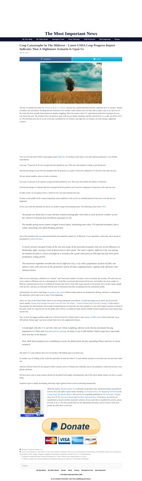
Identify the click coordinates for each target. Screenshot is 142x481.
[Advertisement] (71, 16)
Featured (31, 449)
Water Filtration (74, 39)
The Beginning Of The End (108, 392)
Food (72, 452)
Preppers (41, 454)
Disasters (25, 449)
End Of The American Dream (63, 397)
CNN (103, 207)
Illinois (107, 452)
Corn (23, 452)
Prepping (47, 454)
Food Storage (91, 452)
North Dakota (24, 454)
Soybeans (64, 454)
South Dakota (55, 454)
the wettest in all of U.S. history (53, 108)
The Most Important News (71, 33)
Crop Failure (41, 452)
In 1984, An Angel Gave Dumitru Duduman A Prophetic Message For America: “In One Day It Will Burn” (55, 459)
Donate (117, 39)
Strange (37, 449)
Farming (63, 452)
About (70, 470)
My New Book (27, 39)
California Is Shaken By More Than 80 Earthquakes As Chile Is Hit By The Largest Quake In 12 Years (54, 456)
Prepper (35, 454)
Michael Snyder (67, 389)
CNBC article (96, 317)
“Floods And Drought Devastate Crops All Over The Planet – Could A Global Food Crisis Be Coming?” (69, 303)
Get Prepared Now (90, 392)
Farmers (57, 452)
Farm (52, 452)
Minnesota (117, 452)
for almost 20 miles (35, 239)
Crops (48, 452)
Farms (68, 452)
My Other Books (42, 39)
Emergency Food (58, 39)
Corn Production (31, 452)
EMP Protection (89, 39)
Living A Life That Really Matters (59, 394)
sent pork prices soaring (55, 331)
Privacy (76, 470)
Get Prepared (100, 452)
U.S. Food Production (84, 454)
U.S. (41, 449)
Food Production (80, 452)
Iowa (111, 452)
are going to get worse (55, 292)
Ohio (30, 454)
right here (61, 157)
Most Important (105, 39)
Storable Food (71, 454)
